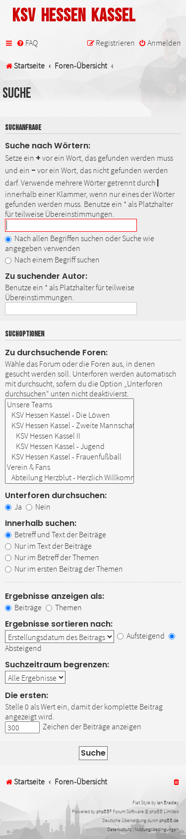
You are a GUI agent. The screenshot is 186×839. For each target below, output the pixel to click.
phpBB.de (169, 820)
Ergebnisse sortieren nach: (59, 624)
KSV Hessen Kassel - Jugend (69, 446)
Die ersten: (26, 695)
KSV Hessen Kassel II (69, 436)
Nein (38, 507)
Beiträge (23, 607)
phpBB (103, 811)
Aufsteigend (141, 636)
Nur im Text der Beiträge (48, 546)
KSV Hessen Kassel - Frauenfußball (69, 457)
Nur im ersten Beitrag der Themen (64, 569)
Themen (64, 607)
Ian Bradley (168, 802)
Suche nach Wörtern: (47, 145)
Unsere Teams (69, 404)
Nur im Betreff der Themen (52, 557)
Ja (13, 507)
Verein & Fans (69, 467)
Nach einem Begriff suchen (52, 259)
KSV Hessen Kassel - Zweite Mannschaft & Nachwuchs (69, 425)
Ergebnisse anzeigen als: (54, 596)
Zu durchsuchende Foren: (56, 352)
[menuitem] (27, 43)
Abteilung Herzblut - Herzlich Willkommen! (69, 477)
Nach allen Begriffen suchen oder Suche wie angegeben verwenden (79, 243)
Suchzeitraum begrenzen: (57, 664)
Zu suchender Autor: (46, 276)
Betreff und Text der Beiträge (55, 534)
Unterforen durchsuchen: (56, 495)
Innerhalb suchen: (40, 523)
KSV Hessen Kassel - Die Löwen (69, 415)
